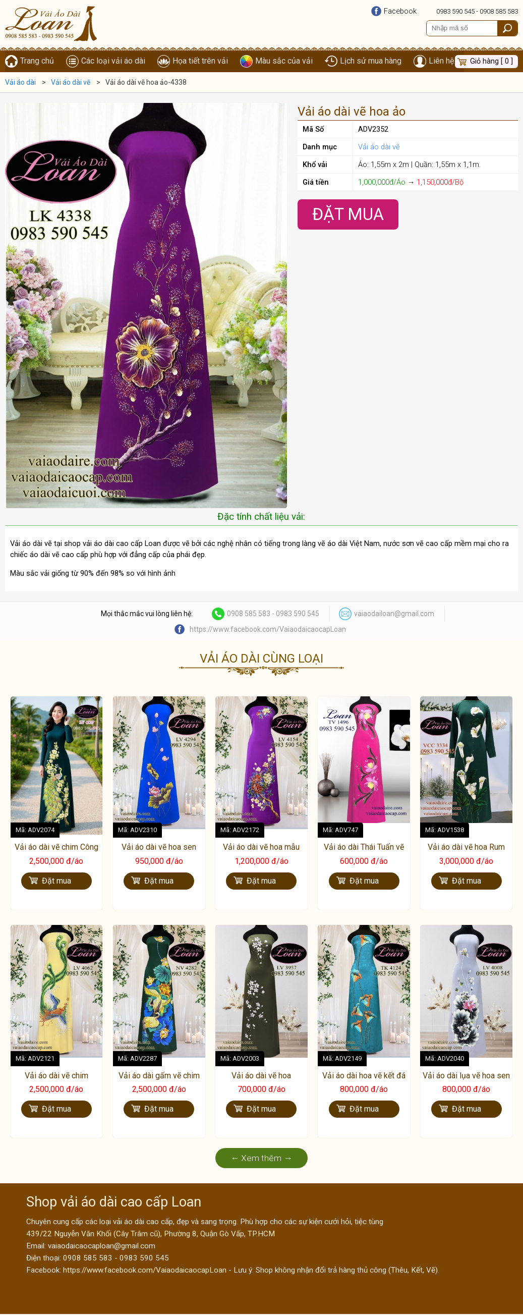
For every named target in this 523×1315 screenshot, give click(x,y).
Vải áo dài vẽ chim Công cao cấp (56, 853)
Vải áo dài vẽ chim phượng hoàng (56, 1081)
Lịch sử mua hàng (370, 61)
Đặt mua (56, 881)
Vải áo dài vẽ (379, 147)
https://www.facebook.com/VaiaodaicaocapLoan (268, 630)
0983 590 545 (455, 11)
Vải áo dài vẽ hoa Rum (466, 847)
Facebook (400, 11)
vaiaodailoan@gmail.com (394, 614)
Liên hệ (441, 61)
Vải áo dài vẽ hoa (261, 1076)
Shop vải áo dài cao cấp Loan (113, 1203)
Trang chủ (37, 61)
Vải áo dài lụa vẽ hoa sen (466, 1076)
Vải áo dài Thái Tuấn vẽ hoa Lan (364, 853)
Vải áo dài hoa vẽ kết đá (363, 1076)
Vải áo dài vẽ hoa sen (159, 847)
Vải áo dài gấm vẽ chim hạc (159, 1081)
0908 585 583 (499, 11)
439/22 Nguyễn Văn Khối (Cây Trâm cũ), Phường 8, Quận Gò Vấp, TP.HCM (150, 1234)
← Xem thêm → (261, 1159)
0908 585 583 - (251, 614)
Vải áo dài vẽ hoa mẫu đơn (261, 853)
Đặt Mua (348, 215)
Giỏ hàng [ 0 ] (491, 61)
